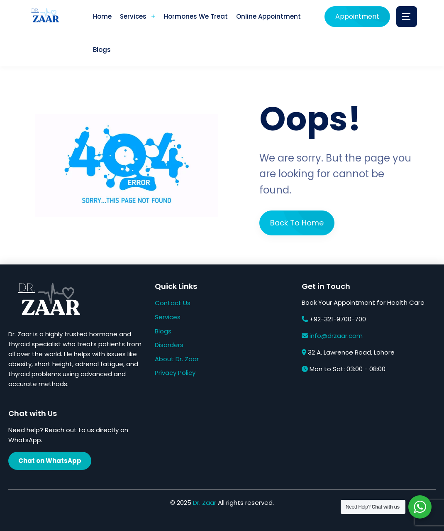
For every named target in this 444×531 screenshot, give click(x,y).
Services (133, 16)
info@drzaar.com (336, 335)
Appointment (357, 16)
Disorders (169, 344)
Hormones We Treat (196, 16)
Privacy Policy (175, 372)
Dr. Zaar (204, 502)
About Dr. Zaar (177, 359)
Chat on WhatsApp (49, 460)
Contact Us (172, 303)
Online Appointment (268, 16)
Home (102, 16)
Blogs (102, 49)
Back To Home (297, 223)
